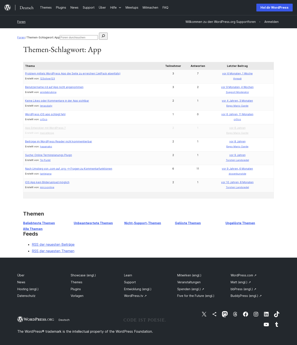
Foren (21, 22)
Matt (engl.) (241, 282)
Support (130, 282)
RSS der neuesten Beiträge (53, 244)
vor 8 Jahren (237, 127)
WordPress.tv (135, 296)
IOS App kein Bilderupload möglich (47, 182)
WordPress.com (244, 275)
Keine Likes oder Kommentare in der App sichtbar (57, 100)
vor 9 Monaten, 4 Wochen (237, 87)
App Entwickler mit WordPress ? (45, 127)
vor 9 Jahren (237, 155)
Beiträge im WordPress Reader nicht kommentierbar (58, 141)
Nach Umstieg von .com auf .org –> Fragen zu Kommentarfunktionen (68, 168)
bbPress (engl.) (243, 289)
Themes (76, 282)
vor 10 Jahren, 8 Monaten (237, 182)
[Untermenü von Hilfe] (115, 7)
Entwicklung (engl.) (138, 289)
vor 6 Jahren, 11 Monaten (237, 114)
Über (20, 275)
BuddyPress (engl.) (246, 296)
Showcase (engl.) (83, 275)
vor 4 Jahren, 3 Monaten (237, 100)
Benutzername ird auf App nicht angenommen (54, 87)
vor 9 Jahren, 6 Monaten (237, 168)
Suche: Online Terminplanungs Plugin (48, 155)
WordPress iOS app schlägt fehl (45, 114)
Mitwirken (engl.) (189, 275)
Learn (128, 275)
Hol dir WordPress (274, 7)
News (21, 282)
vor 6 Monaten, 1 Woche (237, 73)
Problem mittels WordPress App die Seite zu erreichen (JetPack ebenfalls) (72, 73)
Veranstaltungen (189, 282)
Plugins (76, 289)
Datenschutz (26, 296)
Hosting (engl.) (28, 289)
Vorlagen (77, 296)
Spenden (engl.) (190, 289)
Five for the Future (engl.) (195, 296)
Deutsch (64, 319)
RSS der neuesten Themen (53, 251)
